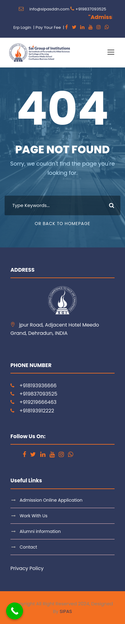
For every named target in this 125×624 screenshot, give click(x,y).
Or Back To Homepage (62, 223)
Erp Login (22, 27)
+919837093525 (91, 9)
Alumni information (40, 531)
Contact (28, 547)
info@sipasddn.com (49, 9)
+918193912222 (36, 410)
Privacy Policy (27, 568)
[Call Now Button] (14, 611)
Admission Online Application (51, 500)
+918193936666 (38, 385)
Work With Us (33, 516)
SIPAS (66, 611)
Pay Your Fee (48, 27)
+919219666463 (38, 402)
